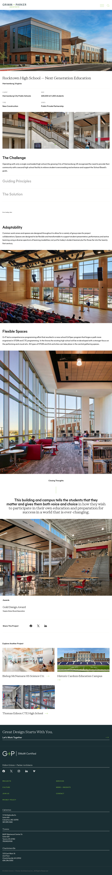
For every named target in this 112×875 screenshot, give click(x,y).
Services (60, 781)
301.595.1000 (7, 822)
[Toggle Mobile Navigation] (102, 5)
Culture (6, 787)
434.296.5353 (7, 860)
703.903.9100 (7, 841)
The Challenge (14, 157)
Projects (6, 781)
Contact (60, 793)
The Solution (12, 194)
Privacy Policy (9, 800)
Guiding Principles (16, 181)
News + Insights (63, 787)
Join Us (5, 793)
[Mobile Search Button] (108, 5)
